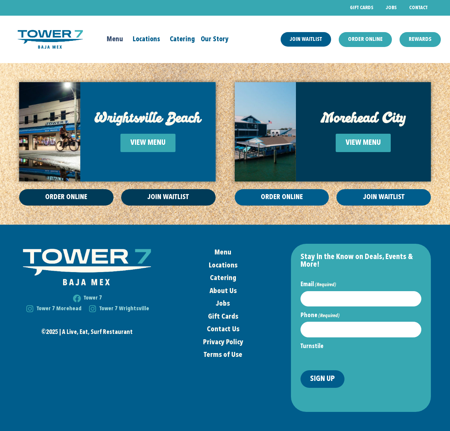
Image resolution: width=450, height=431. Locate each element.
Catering (182, 39)
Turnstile (312, 347)
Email (318, 285)
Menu (117, 39)
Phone (320, 316)
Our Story (215, 39)
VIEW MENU (148, 143)
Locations (148, 39)
